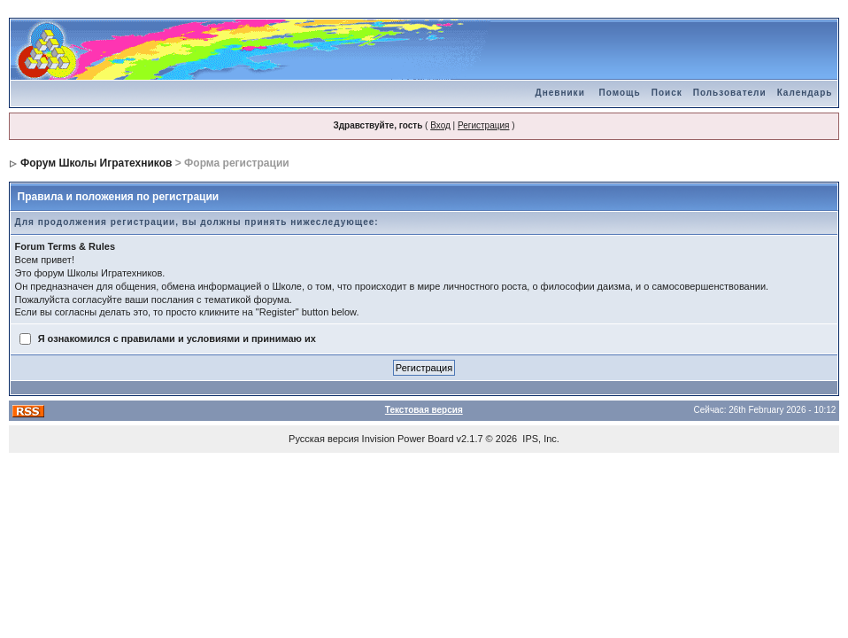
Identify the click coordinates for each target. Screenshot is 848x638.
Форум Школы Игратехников (96, 163)
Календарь (805, 92)
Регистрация (483, 125)
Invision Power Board (408, 438)
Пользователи (730, 92)
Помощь (620, 92)
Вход (440, 125)
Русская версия (323, 438)
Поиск (666, 92)
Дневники (560, 92)
